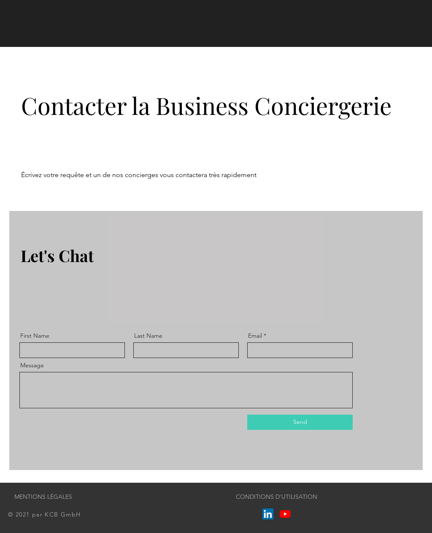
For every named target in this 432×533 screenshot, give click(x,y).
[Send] (300, 422)
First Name (34, 336)
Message (32, 365)
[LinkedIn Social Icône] (267, 513)
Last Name (148, 336)
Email (255, 336)
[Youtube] (285, 513)
